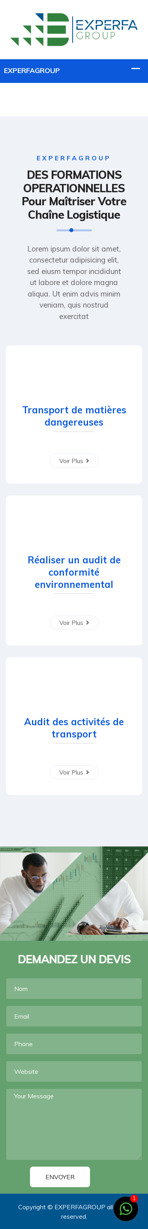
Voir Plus (74, 461)
